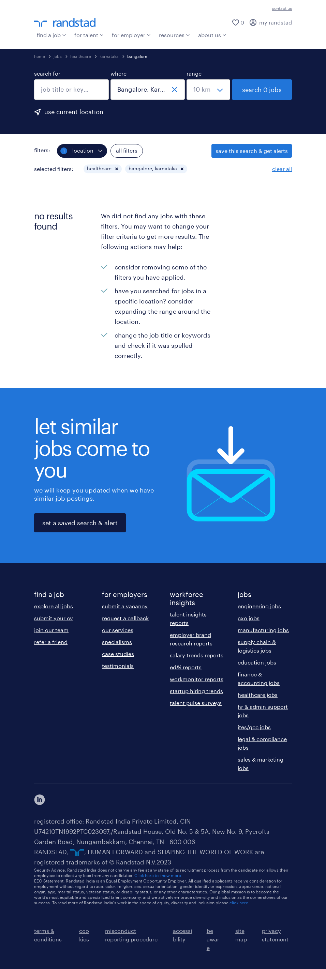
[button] (116, 169)
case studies (118, 654)
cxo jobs (249, 618)
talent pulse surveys (196, 703)
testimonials (118, 665)
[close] (174, 89)
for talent (89, 35)
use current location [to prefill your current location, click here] (73, 111)
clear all (282, 169)
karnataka (109, 56)
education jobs (257, 662)
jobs (58, 56)
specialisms (117, 642)
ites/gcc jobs (254, 727)
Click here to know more (157, 875)
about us (212, 35)
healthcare (80, 56)
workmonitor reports (196, 679)
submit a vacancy (125, 606)
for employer (131, 35)
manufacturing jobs (263, 630)
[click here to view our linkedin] (39, 799)
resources (174, 35)
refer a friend (51, 642)
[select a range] (208, 89)
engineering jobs (259, 606)
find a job (51, 35)
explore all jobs (53, 606)
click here (238, 902)
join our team (51, 630)
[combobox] (71, 89)
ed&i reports (186, 667)
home (39, 56)
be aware (213, 939)
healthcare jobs (258, 694)
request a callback (125, 618)
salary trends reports (196, 655)
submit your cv (53, 618)
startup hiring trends (196, 691)
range (194, 73)
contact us (282, 8)
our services (117, 630)
